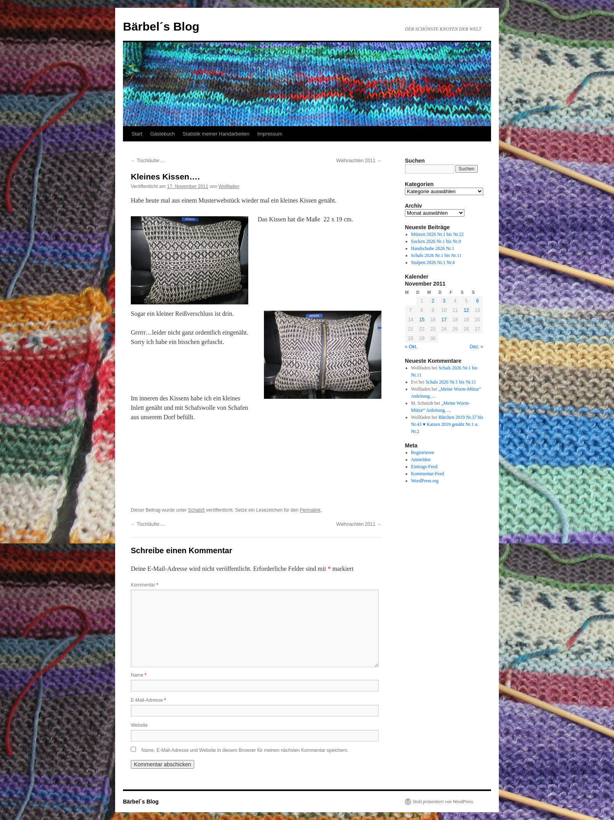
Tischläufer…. (148, 160)
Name (138, 675)
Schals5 (196, 510)
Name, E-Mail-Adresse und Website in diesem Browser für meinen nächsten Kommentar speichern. (245, 750)
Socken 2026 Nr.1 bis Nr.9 (436, 241)
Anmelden (421, 459)
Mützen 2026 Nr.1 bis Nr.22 (437, 234)
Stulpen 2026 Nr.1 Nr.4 (433, 262)
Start (137, 134)
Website (139, 725)
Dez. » (476, 346)
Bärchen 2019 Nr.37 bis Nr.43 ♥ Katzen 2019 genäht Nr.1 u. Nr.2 (447, 424)
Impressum (269, 134)
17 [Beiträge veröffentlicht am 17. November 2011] (443, 319)
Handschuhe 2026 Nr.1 (432, 248)
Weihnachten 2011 (358, 160)
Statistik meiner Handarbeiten (215, 134)
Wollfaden (229, 186)
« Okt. (411, 346)
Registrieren (422, 452)
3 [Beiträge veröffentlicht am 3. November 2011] (444, 301)
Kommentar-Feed (427, 473)
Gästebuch (162, 134)
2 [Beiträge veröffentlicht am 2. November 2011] (433, 301)
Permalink (310, 510)
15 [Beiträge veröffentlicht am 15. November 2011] (421, 319)
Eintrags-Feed (424, 466)
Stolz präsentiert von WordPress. (443, 801)
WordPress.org (425, 480)
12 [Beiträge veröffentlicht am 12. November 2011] (466, 310)
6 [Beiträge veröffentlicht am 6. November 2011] (477, 301)
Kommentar (144, 585)
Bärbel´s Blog (161, 26)
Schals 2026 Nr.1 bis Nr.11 (436, 255)
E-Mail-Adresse (148, 700)
